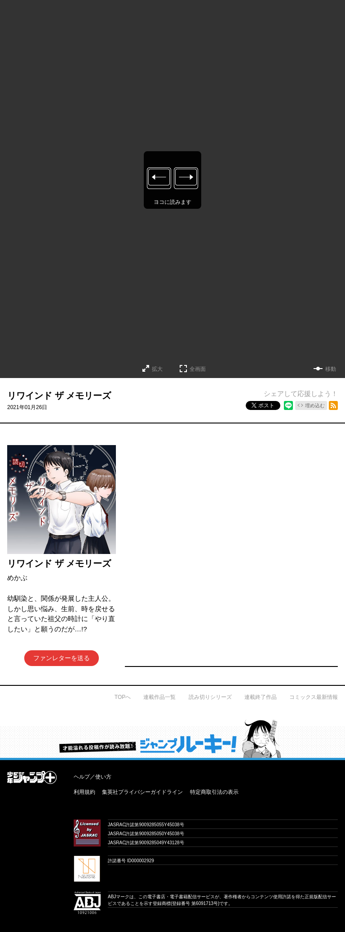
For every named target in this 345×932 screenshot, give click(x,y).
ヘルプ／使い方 (92, 777)
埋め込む (315, 405)
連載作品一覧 (159, 697)
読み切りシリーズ (210, 697)
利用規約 (84, 792)
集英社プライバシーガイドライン (142, 792)
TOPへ (123, 697)
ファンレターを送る (61, 658)
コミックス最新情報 (313, 697)
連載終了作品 (260, 697)
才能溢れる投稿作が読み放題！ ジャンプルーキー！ (172, 738)
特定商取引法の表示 (214, 792)
